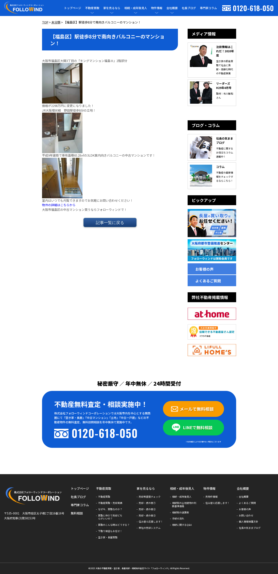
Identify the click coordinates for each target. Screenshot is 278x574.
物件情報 (156, 8)
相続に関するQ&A (182, 524)
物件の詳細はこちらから (58, 205)
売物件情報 (211, 496)
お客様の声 (204, 269)
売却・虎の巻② (147, 509)
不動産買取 (92, 8)
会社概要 (172, 8)
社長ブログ (189, 8)
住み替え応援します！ (151, 521)
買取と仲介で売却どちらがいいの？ (110, 517)
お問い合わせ (246, 515)
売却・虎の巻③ (147, 515)
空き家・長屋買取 (107, 537)
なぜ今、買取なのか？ (110, 509)
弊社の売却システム (150, 527)
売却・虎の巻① (147, 503)
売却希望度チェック (150, 496)
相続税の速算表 (180, 512)
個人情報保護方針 (248, 521)
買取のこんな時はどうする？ (114, 524)
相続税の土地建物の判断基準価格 (184, 504)
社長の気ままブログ (250, 527)
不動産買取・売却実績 (110, 503)
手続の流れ (178, 518)
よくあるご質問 (208, 280)
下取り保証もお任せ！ (110, 531)
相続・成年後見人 (135, 8)
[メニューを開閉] (92, 12)
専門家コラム (208, 8)
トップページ (72, 8)
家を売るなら (111, 8)
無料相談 (77, 513)
